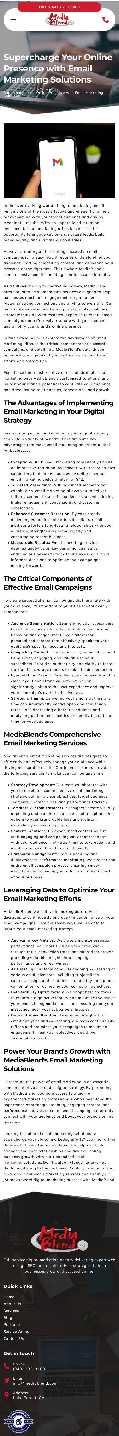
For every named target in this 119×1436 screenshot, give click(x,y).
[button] (13, 19)
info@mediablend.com (35, 1383)
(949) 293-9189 (29, 1368)
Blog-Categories (44, 89)
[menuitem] (59, 1297)
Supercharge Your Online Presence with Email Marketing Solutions (53, 94)
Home (9, 89)
